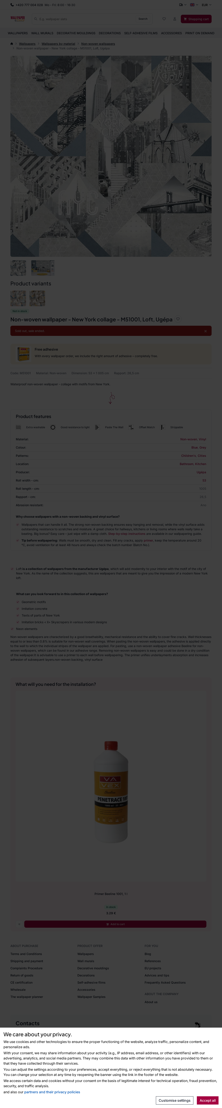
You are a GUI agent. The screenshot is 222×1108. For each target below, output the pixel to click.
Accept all (208, 1100)
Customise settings (175, 1100)
